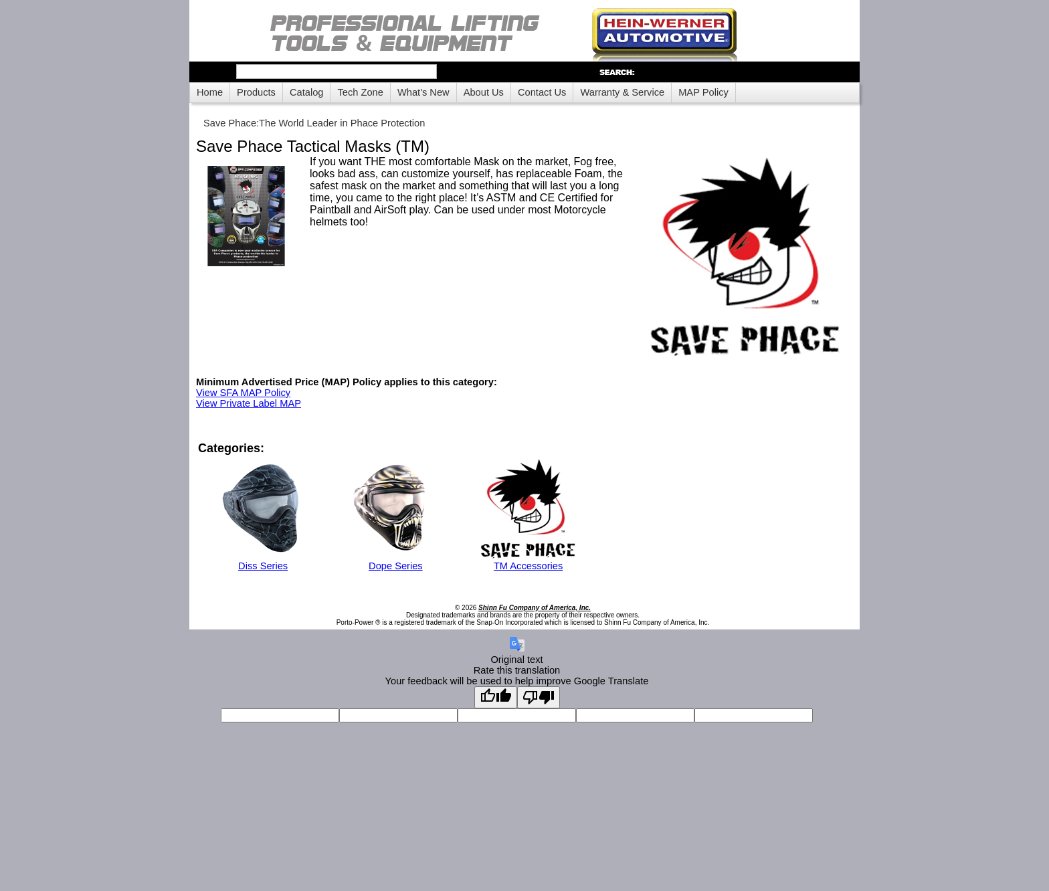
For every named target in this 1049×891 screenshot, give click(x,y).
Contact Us (542, 92)
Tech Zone (360, 92)
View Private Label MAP (248, 403)
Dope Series (396, 566)
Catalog (307, 92)
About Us (484, 92)
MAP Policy (703, 92)
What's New (423, 92)
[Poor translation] (538, 697)
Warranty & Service (622, 92)
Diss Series (263, 566)
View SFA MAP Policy (243, 392)
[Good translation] (495, 697)
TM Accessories (528, 566)
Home (210, 92)
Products (256, 92)
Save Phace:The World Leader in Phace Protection (314, 123)
